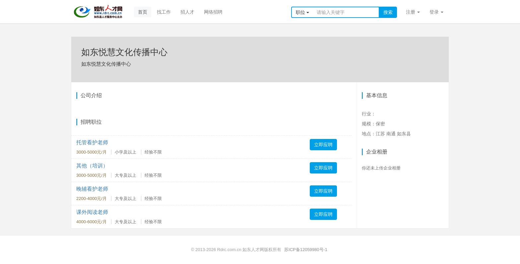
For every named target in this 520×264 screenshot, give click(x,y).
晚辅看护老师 (92, 189)
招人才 (187, 12)
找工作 (164, 12)
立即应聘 (323, 144)
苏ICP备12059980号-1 (305, 249)
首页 (142, 12)
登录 (436, 12)
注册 (413, 12)
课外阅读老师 (92, 212)
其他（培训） (92, 165)
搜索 (388, 12)
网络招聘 (213, 12)
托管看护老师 (92, 142)
